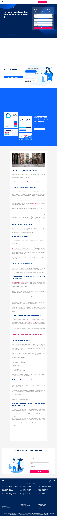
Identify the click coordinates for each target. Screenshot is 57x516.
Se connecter (52, 1)
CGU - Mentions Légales (6, 507)
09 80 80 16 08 (43, 1)
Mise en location (23, 504)
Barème (39, 508)
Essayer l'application (39, 128)
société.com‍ (46, 514)
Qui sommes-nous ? (42, 504)
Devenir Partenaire (26, 1)
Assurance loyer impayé (25, 505)
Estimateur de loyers (24, 507)
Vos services (7, 1)
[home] (2, 2)
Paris (13, 409)
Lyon (13, 418)
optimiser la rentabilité (37, 203)
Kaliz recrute (34, 1)
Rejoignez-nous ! (41, 505)
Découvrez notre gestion (13, 77)
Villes (19, 1)
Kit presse (40, 509)
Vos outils (14, 1)
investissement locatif (32, 322)
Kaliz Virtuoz (22, 502)
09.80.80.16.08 (4, 506)
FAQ (39, 507)
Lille (13, 422)
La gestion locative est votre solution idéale (20, 282)
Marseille (14, 413)
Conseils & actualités (42, 502)
